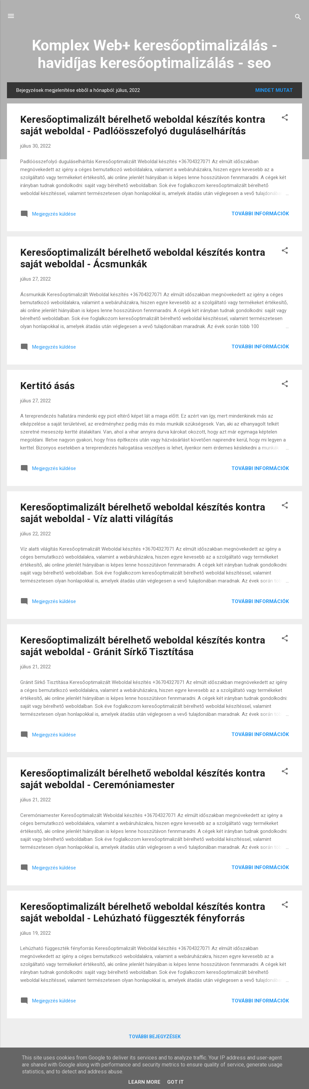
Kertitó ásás (47, 385)
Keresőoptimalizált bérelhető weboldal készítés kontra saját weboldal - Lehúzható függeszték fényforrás (142, 912)
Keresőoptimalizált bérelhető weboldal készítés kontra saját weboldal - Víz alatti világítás (142, 512)
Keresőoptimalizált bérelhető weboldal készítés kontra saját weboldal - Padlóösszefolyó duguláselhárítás (142, 125)
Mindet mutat (274, 90)
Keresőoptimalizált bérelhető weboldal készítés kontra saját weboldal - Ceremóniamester (142, 778)
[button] (285, 118)
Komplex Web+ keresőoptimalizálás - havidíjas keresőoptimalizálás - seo (155, 54)
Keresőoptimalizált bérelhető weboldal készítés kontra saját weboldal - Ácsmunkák (142, 258)
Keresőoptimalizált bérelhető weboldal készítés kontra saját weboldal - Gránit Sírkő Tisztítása (142, 645)
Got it (175, 1082)
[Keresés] (298, 18)
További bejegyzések (155, 1036)
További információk (260, 214)
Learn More (144, 1082)
